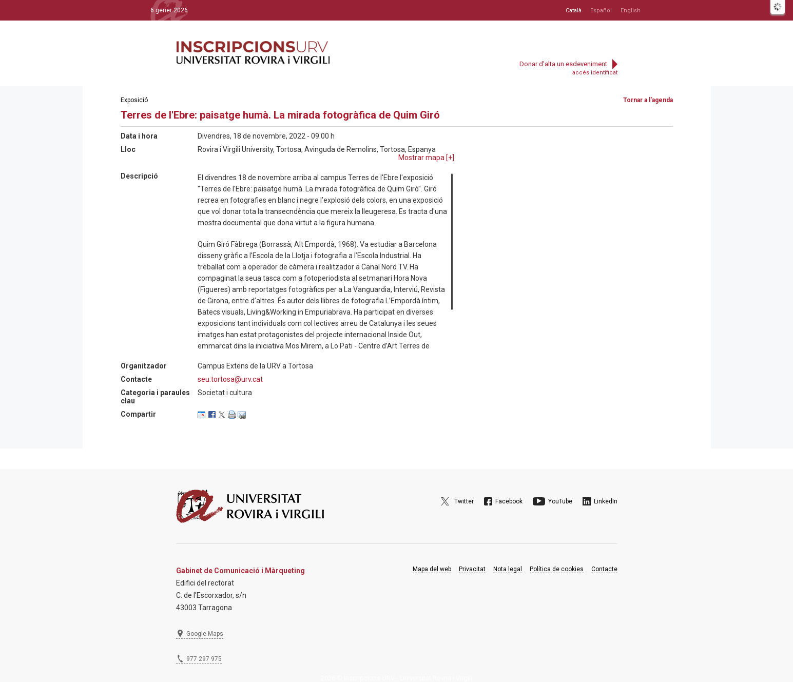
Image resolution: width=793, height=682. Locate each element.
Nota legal (507, 569)
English (631, 10)
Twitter (464, 501)
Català (574, 10)
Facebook (509, 501)
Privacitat (472, 569)
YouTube (560, 501)
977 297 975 (204, 658)
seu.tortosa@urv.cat (230, 379)
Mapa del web (432, 569)
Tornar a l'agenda (648, 100)
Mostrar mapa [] (426, 157)
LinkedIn (605, 501)
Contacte (604, 569)
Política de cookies (557, 569)
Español (601, 10)
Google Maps (204, 633)
